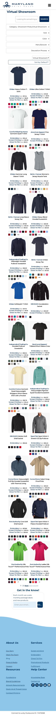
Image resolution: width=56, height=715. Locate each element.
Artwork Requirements (15, 685)
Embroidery (14, 96)
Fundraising (11, 677)
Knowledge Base (38, 677)
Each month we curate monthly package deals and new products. (23, 597)
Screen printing (37, 651)
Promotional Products (40, 662)
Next (27, 586)
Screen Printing (15, 98)
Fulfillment (35, 666)
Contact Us (35, 681)
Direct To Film (15, 100)
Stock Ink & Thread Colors (16, 689)
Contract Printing (13, 693)
